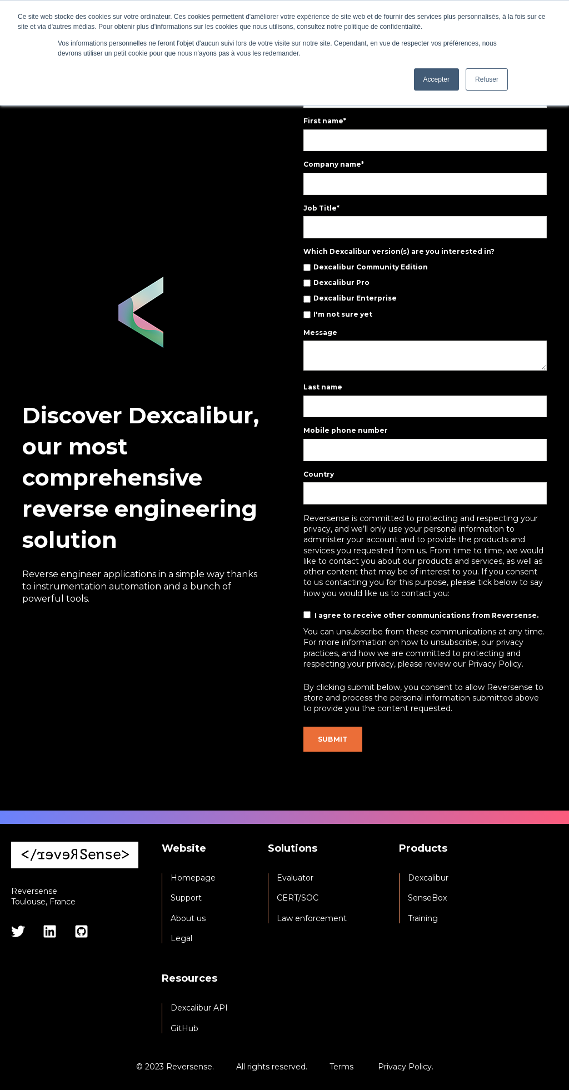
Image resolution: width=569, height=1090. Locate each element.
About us (188, 918)
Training (423, 918)
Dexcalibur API (199, 1008)
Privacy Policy (405, 1067)
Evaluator (295, 878)
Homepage (193, 878)
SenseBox (427, 898)
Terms (341, 1067)
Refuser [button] (486, 79)
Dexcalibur (428, 878)
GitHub (184, 1028)
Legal (181, 938)
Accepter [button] (436, 79)
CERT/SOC (297, 898)
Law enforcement (312, 918)
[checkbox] (425, 291)
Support (186, 898)
